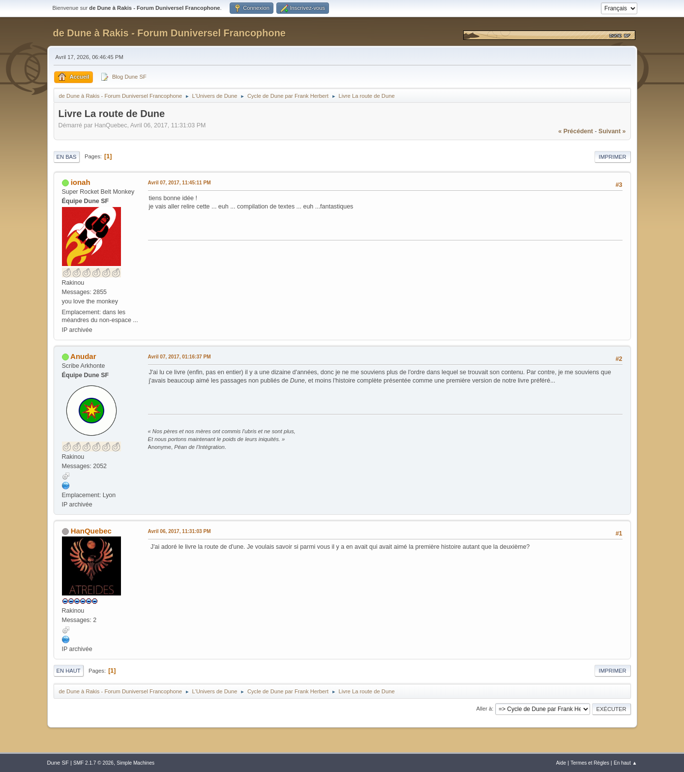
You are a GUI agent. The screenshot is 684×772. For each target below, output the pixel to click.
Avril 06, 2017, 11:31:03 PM (179, 531)
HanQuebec (91, 531)
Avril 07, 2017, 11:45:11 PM (179, 182)
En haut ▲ (625, 763)
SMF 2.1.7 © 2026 (93, 763)
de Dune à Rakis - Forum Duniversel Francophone (169, 33)
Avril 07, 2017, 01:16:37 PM (179, 356)
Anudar (83, 356)
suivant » (611, 131)
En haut (69, 671)
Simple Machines (135, 763)
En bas (67, 157)
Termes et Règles (589, 763)
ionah (80, 182)
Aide (561, 763)
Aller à (484, 709)
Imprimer (612, 157)
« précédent (575, 131)
